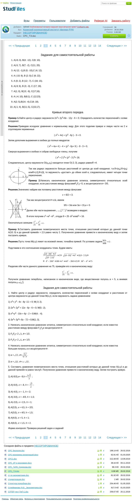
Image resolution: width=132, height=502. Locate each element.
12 (89, 45)
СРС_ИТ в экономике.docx (20, 463)
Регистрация (15, 3)
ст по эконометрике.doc (18, 475)
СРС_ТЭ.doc (13, 471)
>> (125, 45)
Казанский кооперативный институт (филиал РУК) (48, 30)
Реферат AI (100, 20)
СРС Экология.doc (16, 451)
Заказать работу (120, 20)
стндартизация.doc (16, 479)
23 (98, 459)
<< (10, 45)
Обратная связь (16, 499)
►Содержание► (2, 88)
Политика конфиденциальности (86, 499)
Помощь (5, 499)
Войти (6, 3)
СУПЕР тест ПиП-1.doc (18, 492)
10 (80, 45)
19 (98, 451)
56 (98, 471)
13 (94, 45)
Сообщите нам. (83, 27)
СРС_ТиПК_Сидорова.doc (19, 467)
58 (98, 467)
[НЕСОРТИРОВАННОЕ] (35, 33)
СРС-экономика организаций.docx (23, 455)
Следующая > (115, 45)
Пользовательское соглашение (59, 499)
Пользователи (57, 20)
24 (98, 492)
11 (85, 45)
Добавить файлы (80, 20)
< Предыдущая (21, 45)
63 (98, 475)
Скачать (114, 36)
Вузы (26, 20)
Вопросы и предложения (35, 499)
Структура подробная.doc (19, 483)
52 (98, 479)
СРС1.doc (12, 459)
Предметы (39, 20)
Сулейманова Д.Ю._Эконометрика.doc (25, 488)
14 (99, 45)
